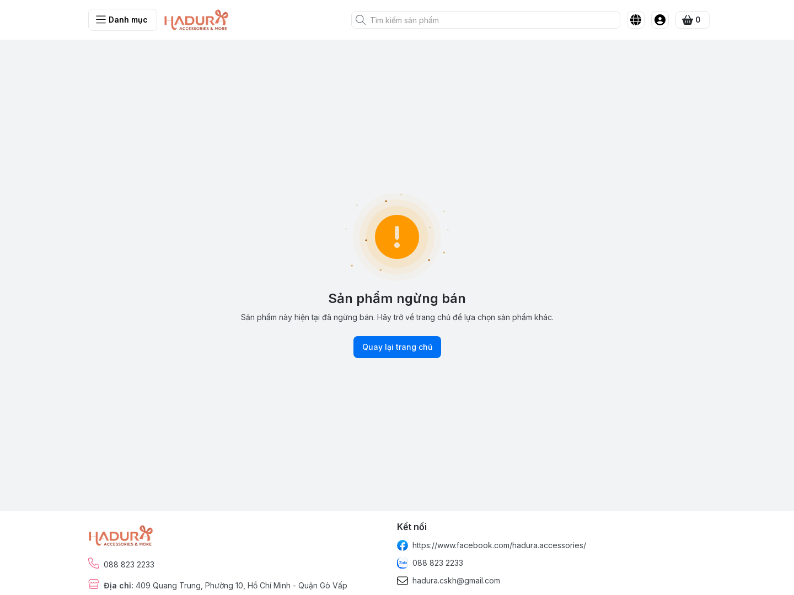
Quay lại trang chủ (397, 347)
